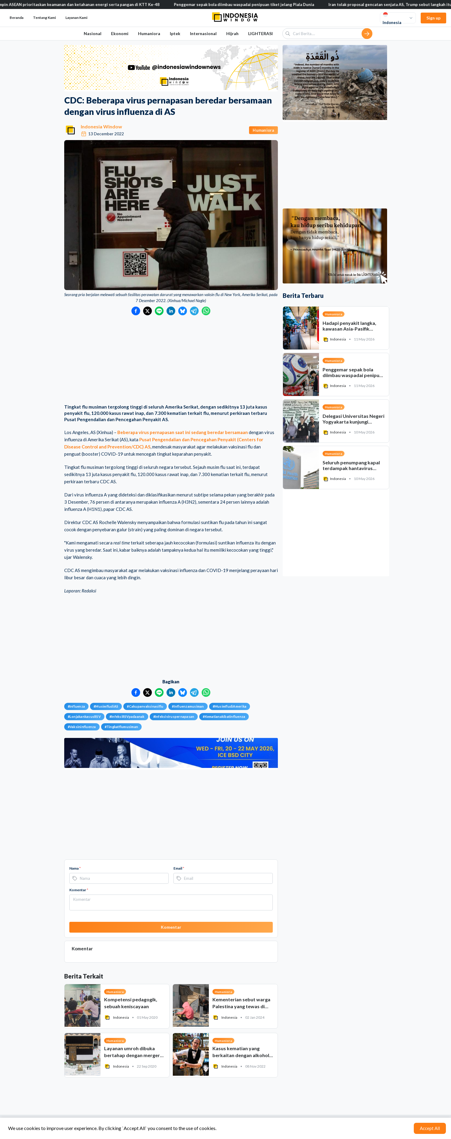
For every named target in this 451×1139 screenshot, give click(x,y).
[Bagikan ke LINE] (159, 311)
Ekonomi (119, 33)
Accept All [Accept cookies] (430, 1128)
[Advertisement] (171, 360)
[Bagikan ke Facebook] (135, 311)
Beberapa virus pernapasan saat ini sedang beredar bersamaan (182, 432)
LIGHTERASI (260, 33)
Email (178, 868)
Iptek (175, 33)
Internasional (203, 33)
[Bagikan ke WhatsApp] (206, 311)
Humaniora (149, 33)
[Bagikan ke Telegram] (194, 311)
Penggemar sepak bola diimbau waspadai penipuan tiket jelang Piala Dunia (251, 4)
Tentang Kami (44, 17)
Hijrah (232, 33)
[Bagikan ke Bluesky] (182, 311)
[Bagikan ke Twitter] (147, 311)
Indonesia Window (101, 126)
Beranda (16, 17)
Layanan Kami (76, 17)
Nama (75, 868)
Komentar (78, 890)
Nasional (92, 33)
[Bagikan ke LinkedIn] (171, 311)
